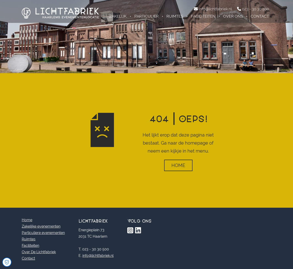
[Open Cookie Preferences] (6, 262)
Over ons (233, 16)
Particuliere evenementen (43, 233)
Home (178, 165)
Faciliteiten (203, 16)
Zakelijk (118, 16)
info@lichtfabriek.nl (98, 255)
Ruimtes (174, 16)
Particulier (146, 16)
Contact (260, 16)
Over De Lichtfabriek (39, 252)
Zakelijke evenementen (41, 226)
